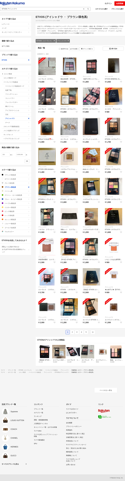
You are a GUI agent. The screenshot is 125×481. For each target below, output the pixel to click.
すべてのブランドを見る (10, 464)
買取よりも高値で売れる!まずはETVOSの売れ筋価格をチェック (15, 249)
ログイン (108, 3)
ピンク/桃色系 (15, 211)
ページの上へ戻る (106, 390)
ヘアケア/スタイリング (16, 138)
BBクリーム (17, 106)
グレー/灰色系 (15, 183)
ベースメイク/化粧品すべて (17, 86)
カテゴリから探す (101, 9)
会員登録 (119, 3)
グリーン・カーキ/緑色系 (15, 195)
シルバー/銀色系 (15, 223)
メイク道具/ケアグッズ (16, 130)
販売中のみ (63, 49)
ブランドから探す (117, 9)
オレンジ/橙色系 (15, 219)
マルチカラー (15, 232)
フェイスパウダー (17, 102)
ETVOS (15, 60)
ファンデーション (17, 94)
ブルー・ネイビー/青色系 (15, 199)
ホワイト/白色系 (15, 179)
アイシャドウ (63, 41)
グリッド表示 (87, 49)
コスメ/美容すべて (16, 78)
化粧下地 (17, 90)
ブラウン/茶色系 (15, 187)
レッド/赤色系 (15, 215)
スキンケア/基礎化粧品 (16, 126)
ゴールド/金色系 (15, 228)
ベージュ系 (15, 191)
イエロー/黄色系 (15, 207)
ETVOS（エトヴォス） (46, 41)
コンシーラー (17, 98)
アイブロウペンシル (17, 110)
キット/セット (16, 134)
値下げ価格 (15, 46)
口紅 (17, 114)
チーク (17, 122)
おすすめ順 (74, 49)
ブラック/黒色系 (15, 175)
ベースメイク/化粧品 (16, 82)
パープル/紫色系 (15, 203)
